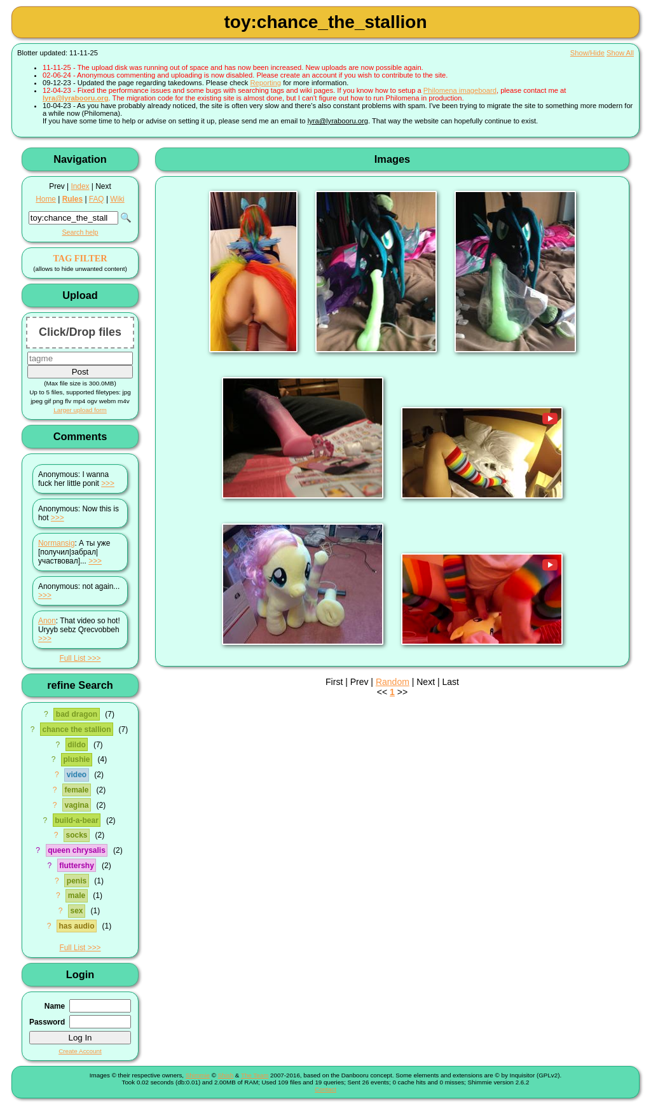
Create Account (80, 1050)
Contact (325, 1089)
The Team (254, 1075)
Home (46, 199)
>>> (107, 483)
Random (392, 682)
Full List (72, 658)
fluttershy (76, 865)
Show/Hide (587, 53)
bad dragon (76, 714)
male (76, 895)
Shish (226, 1075)
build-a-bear (77, 820)
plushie (76, 759)
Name (55, 1006)
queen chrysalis (77, 850)
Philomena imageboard (460, 90)
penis (76, 880)
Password (47, 1022)
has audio (76, 926)
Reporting (266, 82)
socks (76, 835)
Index (80, 186)
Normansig (56, 543)
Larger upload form (80, 409)
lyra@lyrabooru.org (76, 98)
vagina (76, 805)
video (76, 774)
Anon (47, 620)
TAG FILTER (80, 258)
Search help (80, 232)
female (76, 789)
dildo (76, 744)
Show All (620, 53)
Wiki (117, 199)
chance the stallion (76, 729)
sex (76, 910)
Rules (72, 199)
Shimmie (198, 1075)
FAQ (96, 199)
